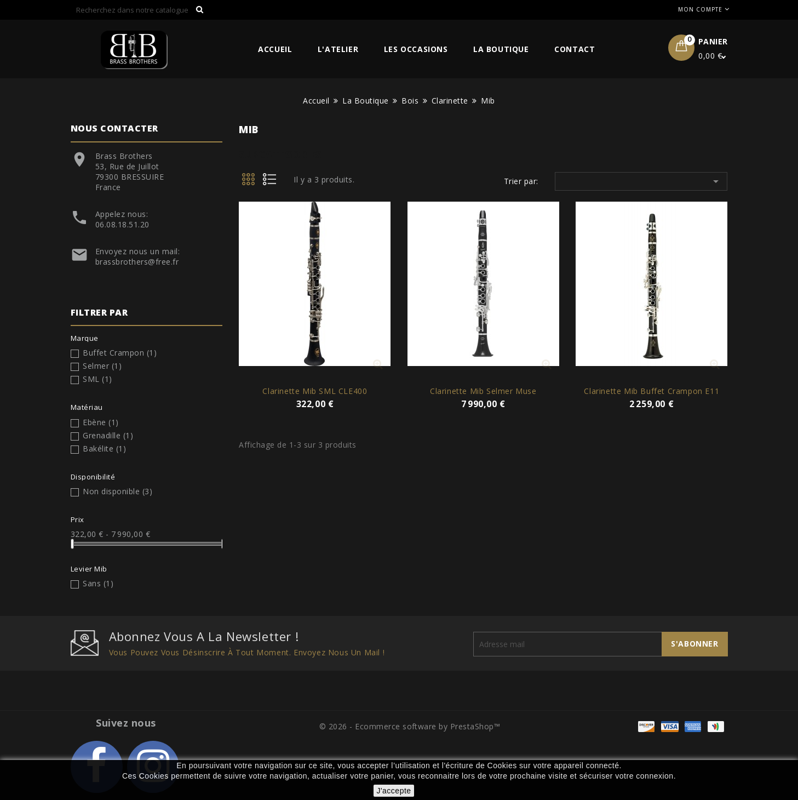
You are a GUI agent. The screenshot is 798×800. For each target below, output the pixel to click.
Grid (249, 182)
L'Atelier (338, 49)
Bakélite (104, 448)
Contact (574, 49)
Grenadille (108, 435)
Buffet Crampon (120, 352)
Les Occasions (416, 49)
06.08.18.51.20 (122, 224)
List (273, 182)
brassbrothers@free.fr (137, 261)
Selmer (102, 366)
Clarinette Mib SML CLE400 (314, 391)
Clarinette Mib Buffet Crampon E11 (651, 391)
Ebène (101, 422)
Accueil (275, 49)
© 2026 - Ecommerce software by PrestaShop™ (410, 726)
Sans (98, 583)
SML (97, 379)
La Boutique (501, 49)
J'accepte (393, 790)
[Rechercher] (140, 10)
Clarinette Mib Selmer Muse (483, 391)
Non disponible (117, 491)
